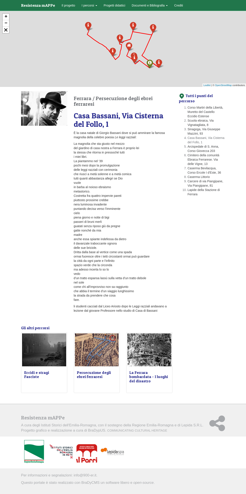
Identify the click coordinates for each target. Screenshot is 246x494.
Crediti (178, 5)
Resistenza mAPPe (38, 5)
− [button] (6, 23)
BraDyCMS (90, 483)
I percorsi (89, 5)
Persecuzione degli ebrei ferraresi (113, 101)
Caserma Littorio (199, 177)
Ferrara (83, 98)
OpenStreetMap (223, 85)
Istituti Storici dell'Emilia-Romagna (68, 425)
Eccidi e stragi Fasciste (36, 374)
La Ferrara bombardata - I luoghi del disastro (148, 376)
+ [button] (6, 17)
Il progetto (68, 5)
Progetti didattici (114, 5)
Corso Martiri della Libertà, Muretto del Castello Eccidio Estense (205, 112)
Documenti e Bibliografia (150, 5)
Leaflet (207, 85)
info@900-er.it (85, 475)
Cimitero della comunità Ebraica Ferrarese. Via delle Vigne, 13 (203, 159)
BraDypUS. (127, 430)
